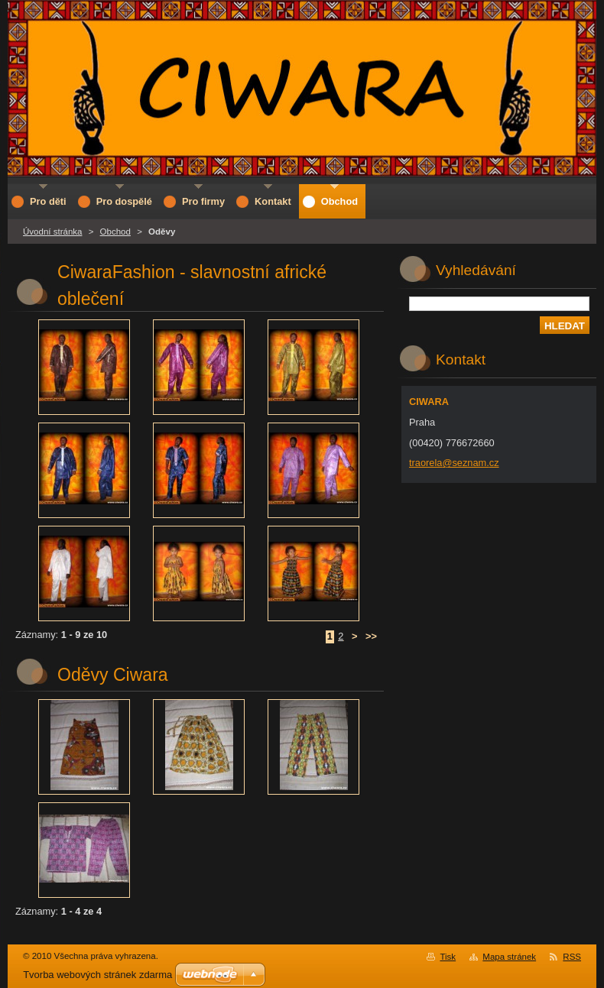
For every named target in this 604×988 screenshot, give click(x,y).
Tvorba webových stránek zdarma (97, 974)
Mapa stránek (509, 956)
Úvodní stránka (52, 231)
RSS (572, 956)
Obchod (115, 231)
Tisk (448, 956)
